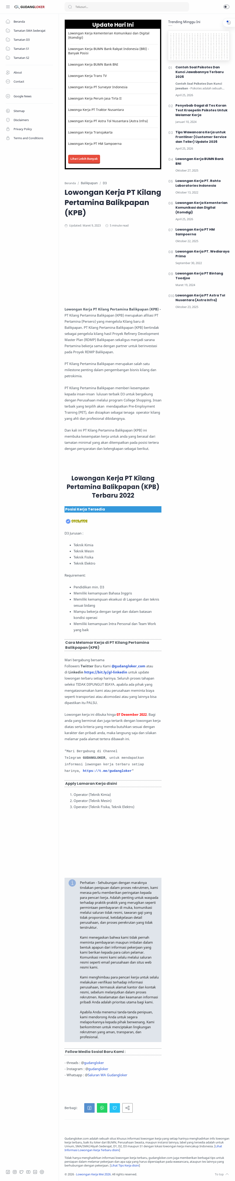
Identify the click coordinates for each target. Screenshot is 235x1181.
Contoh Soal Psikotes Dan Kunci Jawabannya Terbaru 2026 (199, 72)
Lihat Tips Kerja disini (125, 1165)
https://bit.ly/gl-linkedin (105, 672)
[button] (226, 7)
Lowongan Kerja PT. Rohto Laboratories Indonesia (198, 183)
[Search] (127, 7)
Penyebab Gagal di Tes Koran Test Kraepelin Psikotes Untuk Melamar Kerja (201, 110)
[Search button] (70, 7)
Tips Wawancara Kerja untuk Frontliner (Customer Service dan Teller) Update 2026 (201, 137)
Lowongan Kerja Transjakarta (90, 132)
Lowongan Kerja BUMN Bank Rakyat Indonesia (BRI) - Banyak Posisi (108, 51)
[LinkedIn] (35, 1172)
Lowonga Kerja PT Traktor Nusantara (96, 109)
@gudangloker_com (128, 666)
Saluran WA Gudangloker (107, 1075)
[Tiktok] (42, 1172)
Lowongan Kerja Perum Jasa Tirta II (95, 98)
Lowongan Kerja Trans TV (87, 76)
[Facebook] (8, 1172)
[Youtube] (28, 1172)
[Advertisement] (147, 268)
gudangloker (94, 1062)
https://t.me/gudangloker (107, 771)
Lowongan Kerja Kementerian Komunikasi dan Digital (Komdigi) (108, 35)
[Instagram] (14, 1172)
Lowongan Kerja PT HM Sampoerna (95, 143)
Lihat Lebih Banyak (84, 159)
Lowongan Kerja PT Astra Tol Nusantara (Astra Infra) (108, 121)
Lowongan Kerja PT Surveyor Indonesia (97, 87)
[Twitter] (21, 1172)
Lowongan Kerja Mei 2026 (93, 1174)
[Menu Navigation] (8, 7)
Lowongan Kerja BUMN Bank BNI (93, 64)
